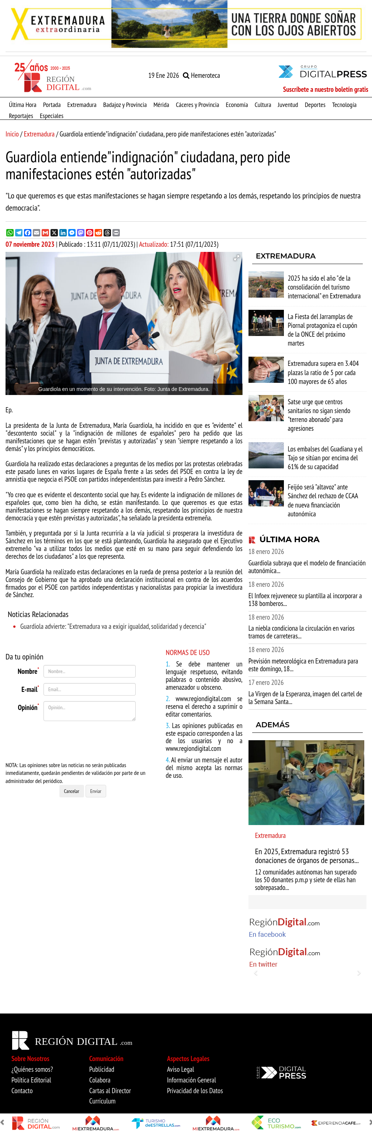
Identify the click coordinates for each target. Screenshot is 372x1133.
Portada (52, 104)
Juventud (288, 104)
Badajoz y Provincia (125, 104)
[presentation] (86, 741)
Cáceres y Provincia (197, 104)
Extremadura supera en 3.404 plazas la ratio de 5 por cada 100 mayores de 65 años (323, 372)
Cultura (263, 104)
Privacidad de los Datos (195, 1090)
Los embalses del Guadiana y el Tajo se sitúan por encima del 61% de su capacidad (325, 457)
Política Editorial (31, 1079)
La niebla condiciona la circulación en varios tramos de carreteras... (301, 632)
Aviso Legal (180, 1069)
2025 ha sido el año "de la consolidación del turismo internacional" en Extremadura (324, 287)
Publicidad (101, 1069)
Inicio (12, 133)
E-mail (30, 688)
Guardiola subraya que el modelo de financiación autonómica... (307, 566)
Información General (191, 1079)
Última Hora (22, 104)
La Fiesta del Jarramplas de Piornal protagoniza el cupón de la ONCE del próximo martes (322, 330)
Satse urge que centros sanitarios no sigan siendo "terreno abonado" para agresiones (319, 415)
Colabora (100, 1079)
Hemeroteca (201, 75)
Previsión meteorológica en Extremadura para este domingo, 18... (303, 664)
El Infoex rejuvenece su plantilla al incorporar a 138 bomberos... (305, 599)
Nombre (28, 670)
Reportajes (21, 115)
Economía (237, 104)
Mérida (161, 104)
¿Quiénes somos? (32, 1069)
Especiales (51, 115)
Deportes (315, 104)
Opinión (28, 706)
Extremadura (82, 104)
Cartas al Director (110, 1090)
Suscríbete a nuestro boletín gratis (325, 89)
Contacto (22, 1090)
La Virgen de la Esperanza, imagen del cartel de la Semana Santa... (305, 697)
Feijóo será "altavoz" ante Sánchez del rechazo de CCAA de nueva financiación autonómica (323, 500)
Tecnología (344, 104)
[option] (186, 24)
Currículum (102, 1100)
